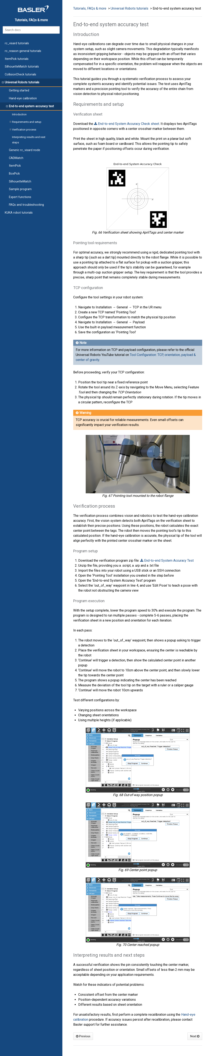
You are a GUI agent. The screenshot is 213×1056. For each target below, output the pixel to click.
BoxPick (14, 173)
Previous (83, 1036)
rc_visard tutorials (17, 43)
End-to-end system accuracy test (30, 106)
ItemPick (15, 165)
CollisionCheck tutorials (20, 74)
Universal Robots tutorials (20, 82)
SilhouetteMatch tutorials (22, 66)
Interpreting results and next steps (28, 139)
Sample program (20, 189)
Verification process (23, 129)
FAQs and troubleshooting (26, 205)
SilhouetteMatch (20, 181)
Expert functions (20, 197)
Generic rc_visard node (24, 150)
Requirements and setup (25, 122)
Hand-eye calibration (23, 98)
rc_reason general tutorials (23, 51)
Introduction (19, 114)
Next (194, 1036)
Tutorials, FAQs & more (31, 20)
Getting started (19, 90)
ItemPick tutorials (16, 59)
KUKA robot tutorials (19, 212)
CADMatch (16, 158)
